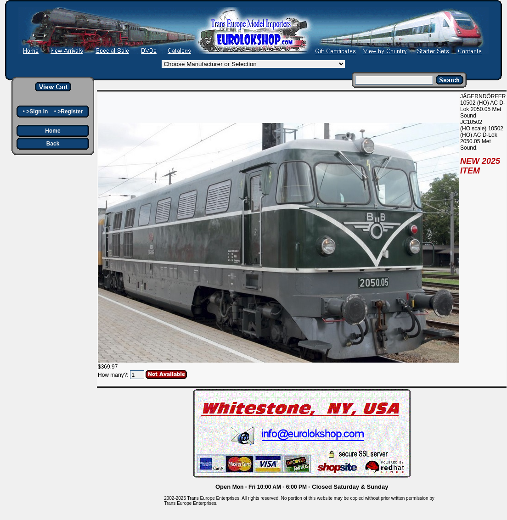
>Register (70, 111)
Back (53, 143)
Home (52, 131)
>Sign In (37, 111)
